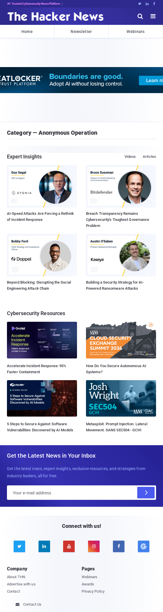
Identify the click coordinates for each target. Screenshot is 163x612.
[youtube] (69, 546)
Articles (149, 156)
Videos (130, 156)
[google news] (143, 546)
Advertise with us (21, 584)
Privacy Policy (93, 591)
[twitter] (19, 546)
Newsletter (81, 31)
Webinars (135, 31)
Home (27, 31)
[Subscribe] (146, 492)
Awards (88, 584)
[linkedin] (44, 546)
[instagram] (94, 546)
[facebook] (118, 546)
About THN (16, 577)
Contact (13, 591)
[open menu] (153, 16)
